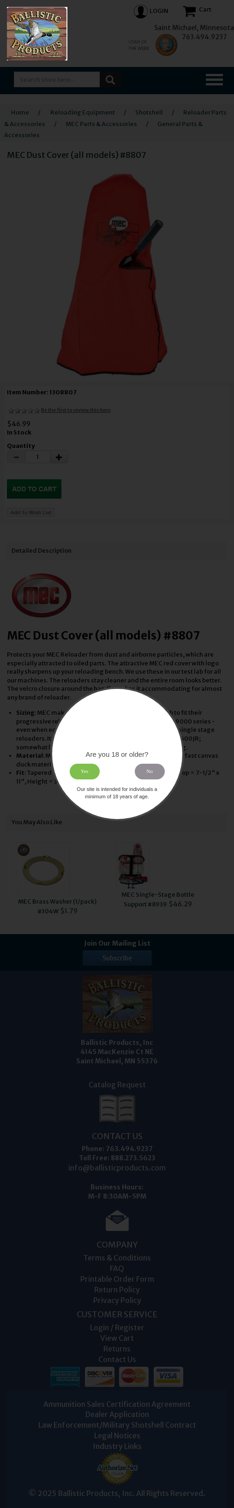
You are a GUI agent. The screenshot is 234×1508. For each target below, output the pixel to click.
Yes (84, 771)
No (149, 771)
